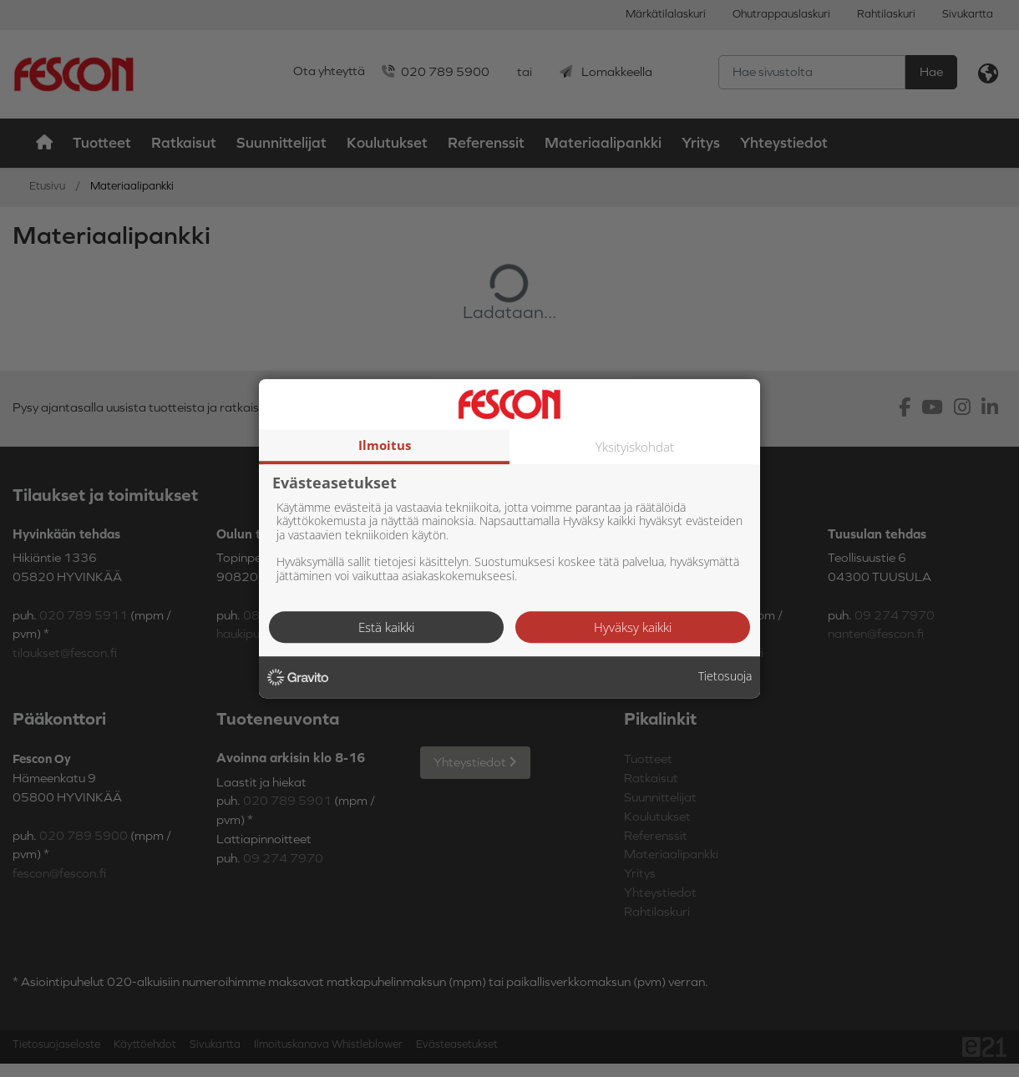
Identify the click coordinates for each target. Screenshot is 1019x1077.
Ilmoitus (384, 445)
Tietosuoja (725, 677)
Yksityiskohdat (635, 446)
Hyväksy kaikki (633, 627)
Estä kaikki (386, 627)
